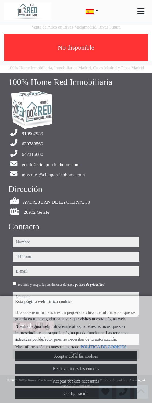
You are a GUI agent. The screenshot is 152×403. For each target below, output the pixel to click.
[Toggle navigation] (141, 11)
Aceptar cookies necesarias (76, 381)
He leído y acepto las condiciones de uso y (61, 285)
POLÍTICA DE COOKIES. (104, 347)
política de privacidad (89, 285)
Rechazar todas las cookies (76, 368)
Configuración (75, 393)
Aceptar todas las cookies (76, 356)
